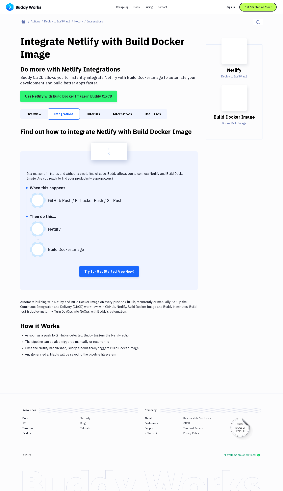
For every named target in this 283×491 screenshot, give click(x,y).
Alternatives (122, 114)
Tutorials (93, 114)
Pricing (149, 7)
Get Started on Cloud (258, 7)
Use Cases (153, 114)
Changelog (122, 7)
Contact (162, 7)
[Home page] (25, 21)
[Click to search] (258, 22)
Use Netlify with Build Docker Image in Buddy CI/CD (68, 96)
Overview (34, 114)
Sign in (230, 7)
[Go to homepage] (23, 7)
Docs (137, 7)
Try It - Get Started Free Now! (109, 271)
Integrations (63, 114)
